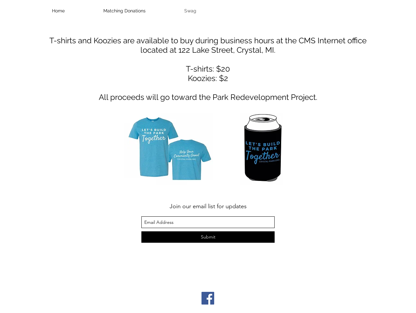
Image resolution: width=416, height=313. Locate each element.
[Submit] (208, 237)
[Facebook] (208, 298)
